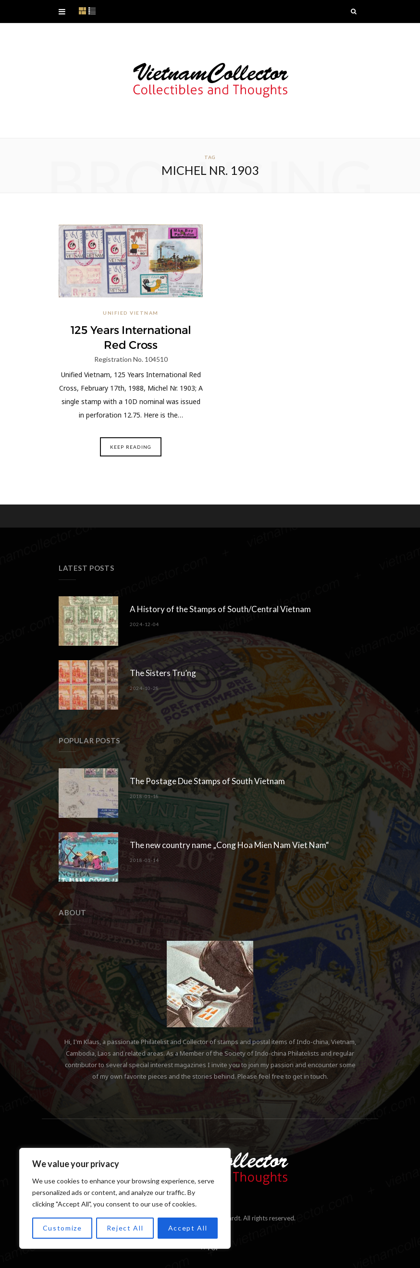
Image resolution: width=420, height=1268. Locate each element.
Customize (62, 1228)
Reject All (125, 1228)
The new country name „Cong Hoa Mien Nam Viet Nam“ (229, 845)
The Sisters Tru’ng (163, 673)
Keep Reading (130, 447)
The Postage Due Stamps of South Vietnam (207, 781)
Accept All (188, 1228)
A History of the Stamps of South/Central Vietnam (220, 609)
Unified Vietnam (131, 313)
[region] (125, 1198)
